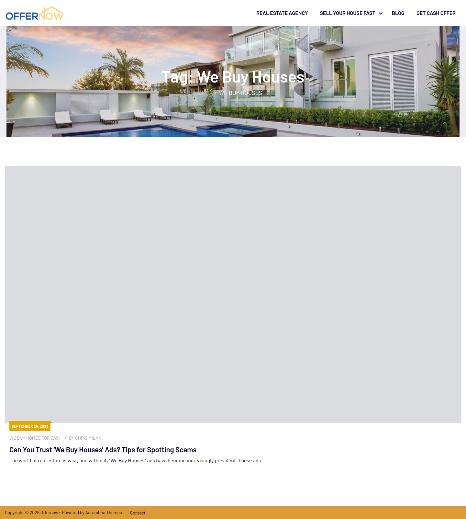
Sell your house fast (347, 13)
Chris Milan (88, 438)
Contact (138, 512)
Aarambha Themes (103, 512)
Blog (398, 13)
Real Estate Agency (282, 13)
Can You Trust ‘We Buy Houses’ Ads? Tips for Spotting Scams (102, 449)
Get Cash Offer (436, 13)
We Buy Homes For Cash (35, 438)
